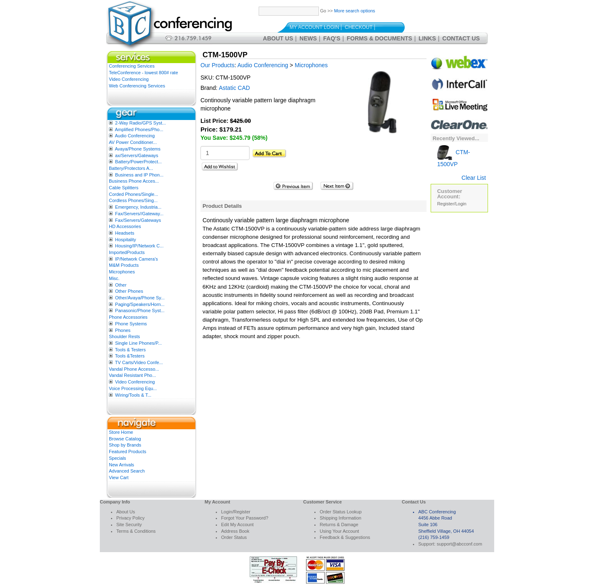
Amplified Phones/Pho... (139, 129)
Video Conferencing (128, 79)
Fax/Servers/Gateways (138, 220)
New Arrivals (121, 464)
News (308, 38)
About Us (278, 38)
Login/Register (235, 511)
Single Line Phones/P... (138, 343)
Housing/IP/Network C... (139, 245)
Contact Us (461, 38)
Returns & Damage (339, 524)
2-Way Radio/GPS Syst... (140, 122)
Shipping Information (340, 517)
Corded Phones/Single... (133, 194)
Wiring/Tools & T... (133, 395)
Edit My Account (237, 524)
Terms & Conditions (136, 531)
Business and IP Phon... (139, 174)
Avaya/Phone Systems (137, 148)
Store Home (121, 432)
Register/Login (452, 203)
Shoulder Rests (124, 336)
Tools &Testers (130, 355)
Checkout (358, 27)
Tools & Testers (130, 349)
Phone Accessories (128, 317)
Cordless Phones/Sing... (133, 200)
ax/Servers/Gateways (136, 155)
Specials (117, 458)
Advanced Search (127, 470)
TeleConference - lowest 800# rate (143, 72)
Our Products (217, 65)
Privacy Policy (130, 517)
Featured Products (127, 451)
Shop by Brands (125, 444)
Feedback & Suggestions (345, 537)
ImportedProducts (127, 252)
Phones (122, 330)
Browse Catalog (125, 438)
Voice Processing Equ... (133, 388)
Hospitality (125, 239)
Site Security (129, 524)
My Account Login (314, 27)
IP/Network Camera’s (136, 258)
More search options (354, 10)
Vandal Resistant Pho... (132, 375)
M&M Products (124, 265)
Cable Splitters (124, 187)
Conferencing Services (132, 66)
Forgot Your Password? (244, 517)
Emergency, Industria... (138, 207)
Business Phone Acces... (134, 181)
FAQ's (331, 38)
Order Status (234, 537)
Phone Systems (131, 323)
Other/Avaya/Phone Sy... (140, 297)
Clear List (474, 177)
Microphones (122, 271)
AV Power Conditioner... (133, 142)
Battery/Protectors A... (131, 168)
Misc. (114, 278)
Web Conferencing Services (137, 85)
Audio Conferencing (135, 135)
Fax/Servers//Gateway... (139, 213)
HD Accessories (125, 226)
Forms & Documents (379, 38)
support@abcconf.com (459, 543)
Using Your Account (339, 531)
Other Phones (129, 291)
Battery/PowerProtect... (138, 161)
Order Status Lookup (341, 511)
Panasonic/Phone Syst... (140, 310)
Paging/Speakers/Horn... (140, 304)
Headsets (124, 232)
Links (427, 38)
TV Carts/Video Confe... (139, 362)
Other (121, 284)
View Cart (118, 477)
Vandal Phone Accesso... (134, 369)
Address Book (235, 531)
